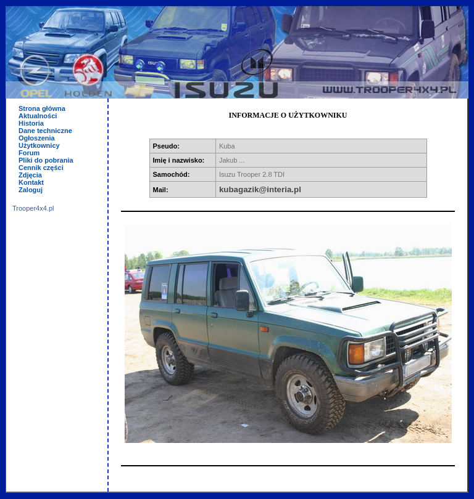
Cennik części (41, 167)
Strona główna (42, 108)
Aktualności (38, 116)
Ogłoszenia (37, 138)
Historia (31, 123)
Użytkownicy (39, 145)
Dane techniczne (45, 130)
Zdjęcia (30, 175)
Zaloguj (31, 189)
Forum (29, 152)
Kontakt (31, 182)
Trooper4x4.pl (33, 208)
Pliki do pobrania (46, 160)
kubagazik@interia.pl (260, 189)
